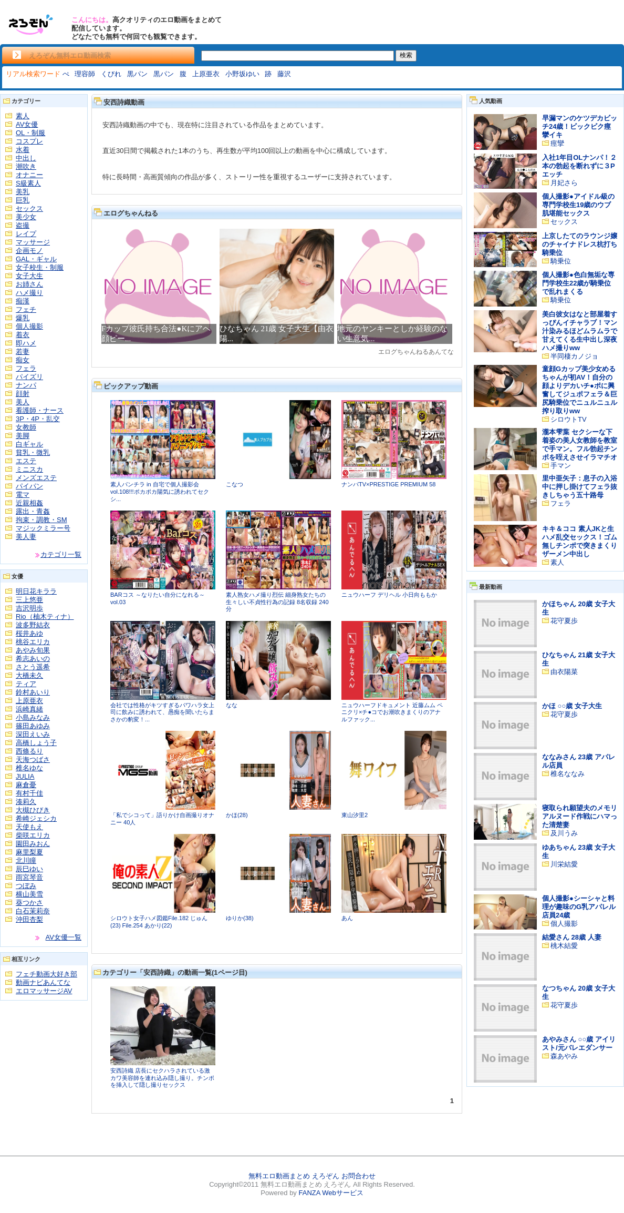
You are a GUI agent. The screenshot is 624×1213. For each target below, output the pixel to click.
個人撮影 (29, 326)
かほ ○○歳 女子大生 (572, 706)
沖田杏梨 (29, 919)
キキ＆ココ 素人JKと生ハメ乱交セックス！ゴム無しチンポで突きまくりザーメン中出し (579, 541)
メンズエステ (36, 478)
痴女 (22, 360)
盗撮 (22, 225)
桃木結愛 (564, 946)
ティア (26, 684)
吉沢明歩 (29, 608)
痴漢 (22, 301)
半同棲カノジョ (574, 356)
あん (347, 918)
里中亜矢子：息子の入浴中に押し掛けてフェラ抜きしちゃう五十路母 (579, 486)
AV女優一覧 (63, 937)
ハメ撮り (29, 293)
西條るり (29, 751)
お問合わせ (358, 1176)
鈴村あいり (33, 692)
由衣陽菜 (564, 672)
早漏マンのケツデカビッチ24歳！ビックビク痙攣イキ (579, 126)
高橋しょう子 (36, 743)
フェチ (26, 309)
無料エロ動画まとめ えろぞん (293, 1176)
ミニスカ (29, 469)
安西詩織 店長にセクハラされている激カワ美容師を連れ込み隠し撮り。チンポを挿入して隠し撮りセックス (162, 1077)
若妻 (22, 351)
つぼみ (26, 886)
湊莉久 (26, 802)
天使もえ (29, 827)
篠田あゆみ (33, 726)
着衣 (22, 335)
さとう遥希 (33, 667)
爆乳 (22, 318)
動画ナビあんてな (43, 982)
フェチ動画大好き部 (46, 974)
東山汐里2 (354, 815)
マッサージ (33, 242)
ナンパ (26, 385)
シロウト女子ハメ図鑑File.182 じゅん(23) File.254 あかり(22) (158, 922)
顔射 (22, 393)
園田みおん (33, 844)
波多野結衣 (33, 625)
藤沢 (284, 74)
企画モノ (29, 250)
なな (231, 705)
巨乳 (22, 200)
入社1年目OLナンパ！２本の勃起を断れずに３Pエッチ (579, 166)
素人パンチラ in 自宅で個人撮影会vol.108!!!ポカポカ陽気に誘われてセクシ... (159, 491)
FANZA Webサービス (330, 1193)
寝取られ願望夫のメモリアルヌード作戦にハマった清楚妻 (579, 816)
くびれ (111, 74)
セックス (29, 208)
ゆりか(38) (240, 918)
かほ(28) (237, 815)
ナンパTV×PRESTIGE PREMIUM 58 (388, 484)
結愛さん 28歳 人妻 (571, 937)
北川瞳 (26, 860)
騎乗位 (560, 261)
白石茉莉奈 (33, 911)
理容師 (85, 74)
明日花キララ (36, 591)
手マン (560, 466)
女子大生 (29, 276)
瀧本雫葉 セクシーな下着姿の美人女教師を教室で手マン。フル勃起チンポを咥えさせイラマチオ (579, 444)
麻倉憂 (26, 785)
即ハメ (26, 343)
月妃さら (564, 183)
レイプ (26, 234)
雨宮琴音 (29, 877)
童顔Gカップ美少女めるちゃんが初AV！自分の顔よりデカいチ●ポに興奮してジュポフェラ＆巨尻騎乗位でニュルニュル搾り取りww (579, 390)
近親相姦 (29, 503)
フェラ (26, 368)
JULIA (25, 776)
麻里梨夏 (29, 852)
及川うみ (564, 833)
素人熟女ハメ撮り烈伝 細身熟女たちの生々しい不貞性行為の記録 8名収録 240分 (277, 602)
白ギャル (29, 444)
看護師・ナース (40, 410)
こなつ (234, 484)
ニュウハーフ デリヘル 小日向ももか (389, 595)
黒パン (137, 74)
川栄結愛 (564, 864)
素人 (22, 116)
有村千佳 (29, 793)
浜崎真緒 (29, 709)
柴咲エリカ (33, 835)
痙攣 (557, 143)
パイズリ (29, 377)
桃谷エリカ (33, 642)
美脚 (22, 436)
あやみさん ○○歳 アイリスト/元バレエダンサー (579, 1043)
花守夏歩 (564, 621)
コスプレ (29, 141)
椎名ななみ (567, 774)
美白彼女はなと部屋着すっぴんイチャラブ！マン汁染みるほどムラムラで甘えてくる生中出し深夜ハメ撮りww (579, 331)
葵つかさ (29, 902)
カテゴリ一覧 (60, 554)
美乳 (22, 192)
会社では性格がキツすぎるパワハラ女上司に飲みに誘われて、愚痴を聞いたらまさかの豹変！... (162, 712)
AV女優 (27, 124)
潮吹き (26, 166)
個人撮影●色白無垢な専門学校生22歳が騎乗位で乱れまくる (578, 283)
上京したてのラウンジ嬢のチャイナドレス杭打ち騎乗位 (579, 244)
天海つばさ (33, 759)
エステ (26, 461)
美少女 (26, 217)
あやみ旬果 (33, 650)
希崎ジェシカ (36, 818)
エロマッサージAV (44, 991)
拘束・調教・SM (41, 520)
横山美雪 (29, 894)
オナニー (29, 175)
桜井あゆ (29, 633)
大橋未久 (29, 675)
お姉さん (29, 284)
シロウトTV (568, 419)
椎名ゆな (29, 768)
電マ (22, 494)
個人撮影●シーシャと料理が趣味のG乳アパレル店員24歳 (579, 906)
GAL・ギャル (36, 259)
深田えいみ (33, 734)
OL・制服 (30, 133)
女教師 (26, 427)
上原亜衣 (206, 74)
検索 (406, 55)
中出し (26, 158)
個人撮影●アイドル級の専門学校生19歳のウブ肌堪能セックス (578, 204)
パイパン (29, 486)
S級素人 (28, 183)
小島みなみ (33, 717)
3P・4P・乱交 (38, 419)
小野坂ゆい (242, 74)
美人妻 (26, 537)
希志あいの (33, 658)
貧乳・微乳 (33, 452)
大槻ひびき (33, 810)
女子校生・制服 (40, 267)
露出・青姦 (33, 511)
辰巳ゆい (29, 869)
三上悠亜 (29, 600)
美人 (22, 402)
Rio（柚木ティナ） (45, 616)
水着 (22, 150)
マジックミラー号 (43, 528)
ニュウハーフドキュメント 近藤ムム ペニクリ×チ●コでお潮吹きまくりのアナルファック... (392, 712)
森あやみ (564, 1056)
